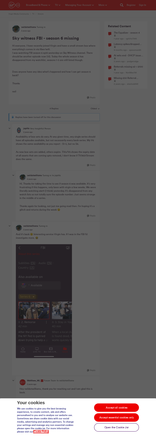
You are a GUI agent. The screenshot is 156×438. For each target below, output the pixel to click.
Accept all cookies (116, 407)
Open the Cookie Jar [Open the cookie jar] (116, 427)
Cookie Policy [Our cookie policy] (41, 432)
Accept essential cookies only (116, 417)
